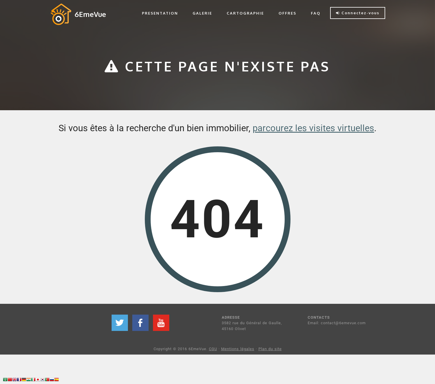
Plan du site (270, 349)
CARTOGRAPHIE (245, 13)
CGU (213, 349)
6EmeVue (90, 14)
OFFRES (287, 13)
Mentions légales (237, 349)
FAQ (315, 13)
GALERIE (202, 13)
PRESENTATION (160, 13)
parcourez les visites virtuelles (313, 128)
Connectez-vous (357, 12)
